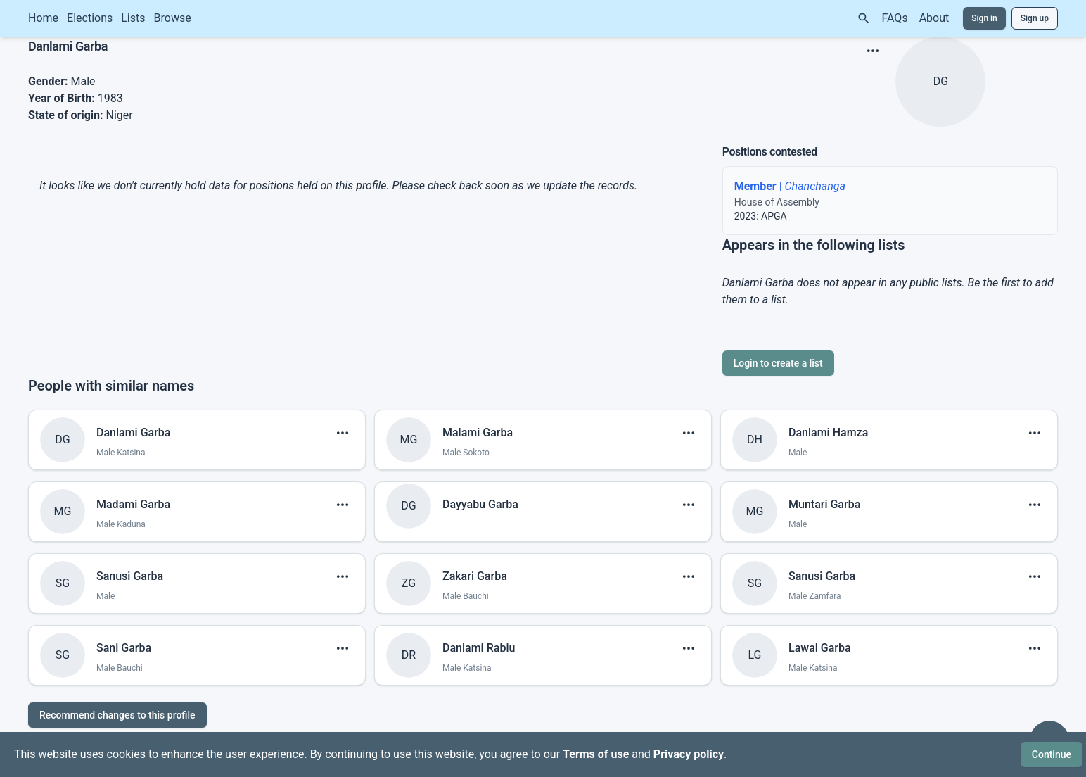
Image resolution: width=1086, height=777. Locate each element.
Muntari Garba (824, 504)
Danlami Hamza (828, 432)
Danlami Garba (133, 432)
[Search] (863, 18)
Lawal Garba (819, 648)
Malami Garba (477, 432)
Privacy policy (688, 754)
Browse (172, 18)
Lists (133, 18)
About (934, 18)
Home (43, 18)
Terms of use (596, 754)
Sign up (1035, 18)
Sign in (984, 18)
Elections (90, 18)
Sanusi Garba (129, 576)
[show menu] (873, 50)
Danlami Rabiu (478, 648)
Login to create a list (778, 363)
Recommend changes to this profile (117, 715)
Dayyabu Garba (480, 504)
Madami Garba (133, 504)
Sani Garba (123, 648)
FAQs (895, 18)
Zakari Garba (474, 576)
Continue (1051, 754)
